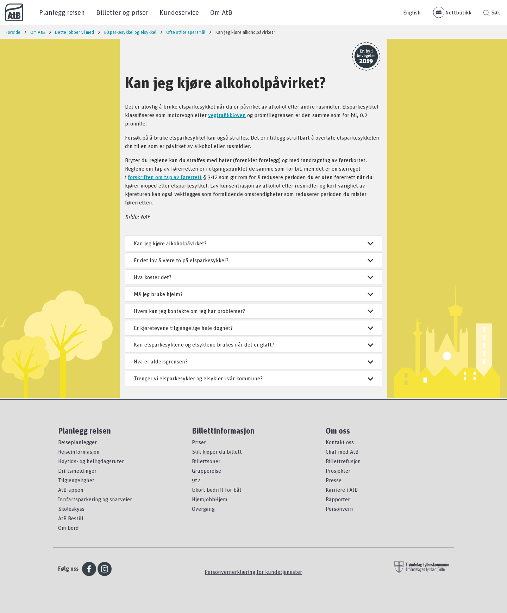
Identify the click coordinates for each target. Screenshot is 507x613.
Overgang (203, 508)
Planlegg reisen (62, 12)
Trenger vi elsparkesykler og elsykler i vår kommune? (253, 378)
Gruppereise (206, 470)
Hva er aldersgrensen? (253, 361)
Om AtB (221, 12)
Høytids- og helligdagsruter (91, 461)
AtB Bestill (70, 518)
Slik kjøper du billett (217, 451)
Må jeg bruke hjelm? (253, 294)
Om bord (68, 527)
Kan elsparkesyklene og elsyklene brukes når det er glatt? (253, 344)
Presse (334, 480)
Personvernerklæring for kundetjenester (253, 571)
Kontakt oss (340, 442)
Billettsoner (206, 461)
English (412, 12)
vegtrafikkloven (227, 114)
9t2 (196, 480)
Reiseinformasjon (79, 451)
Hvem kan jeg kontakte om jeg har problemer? (253, 310)
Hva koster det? (253, 277)
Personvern (339, 508)
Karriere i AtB (342, 489)
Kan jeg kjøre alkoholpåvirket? (253, 243)
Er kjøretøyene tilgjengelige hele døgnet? (253, 327)
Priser (199, 442)
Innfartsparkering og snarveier (95, 499)
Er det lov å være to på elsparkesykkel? (253, 260)
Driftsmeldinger (77, 470)
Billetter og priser (122, 12)
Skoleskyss (71, 508)
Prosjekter (338, 470)
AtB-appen (70, 489)
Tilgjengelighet (76, 480)
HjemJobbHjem (209, 499)
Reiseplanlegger (77, 442)
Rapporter (338, 499)
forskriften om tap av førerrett (165, 176)
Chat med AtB (342, 451)
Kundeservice (179, 12)
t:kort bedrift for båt (217, 489)
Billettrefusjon (343, 461)
